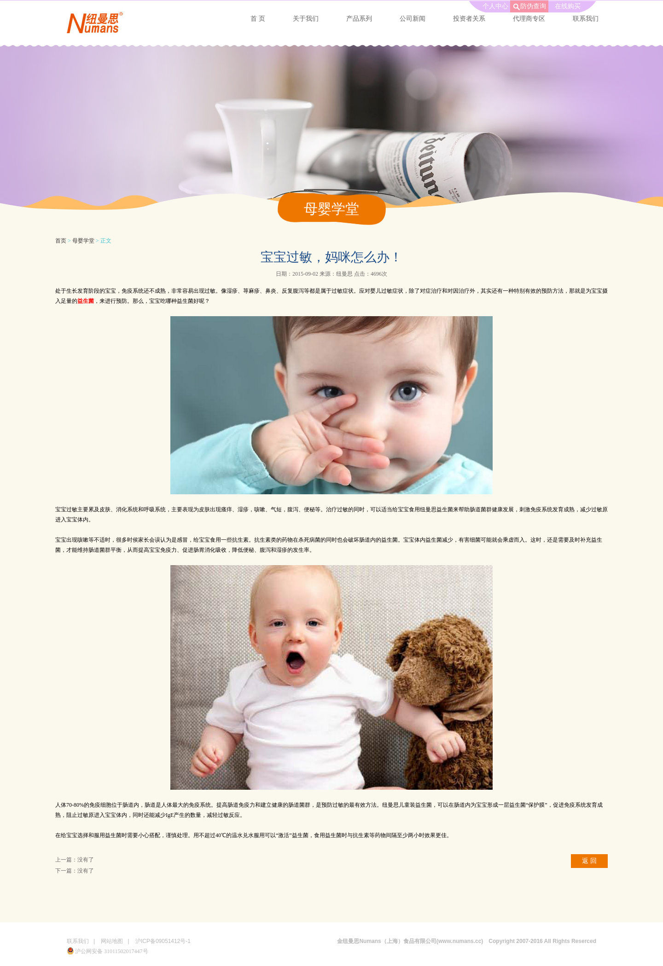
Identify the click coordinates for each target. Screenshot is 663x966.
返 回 (589, 860)
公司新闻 (412, 18)
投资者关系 (469, 18)
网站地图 (112, 941)
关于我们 (306, 18)
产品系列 (359, 18)
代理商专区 (529, 18)
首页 (60, 240)
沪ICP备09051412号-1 (163, 941)
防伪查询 (533, 6)
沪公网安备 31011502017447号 (107, 951)
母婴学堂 (83, 240)
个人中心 (495, 6)
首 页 (257, 18)
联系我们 (586, 18)
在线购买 (568, 6)
